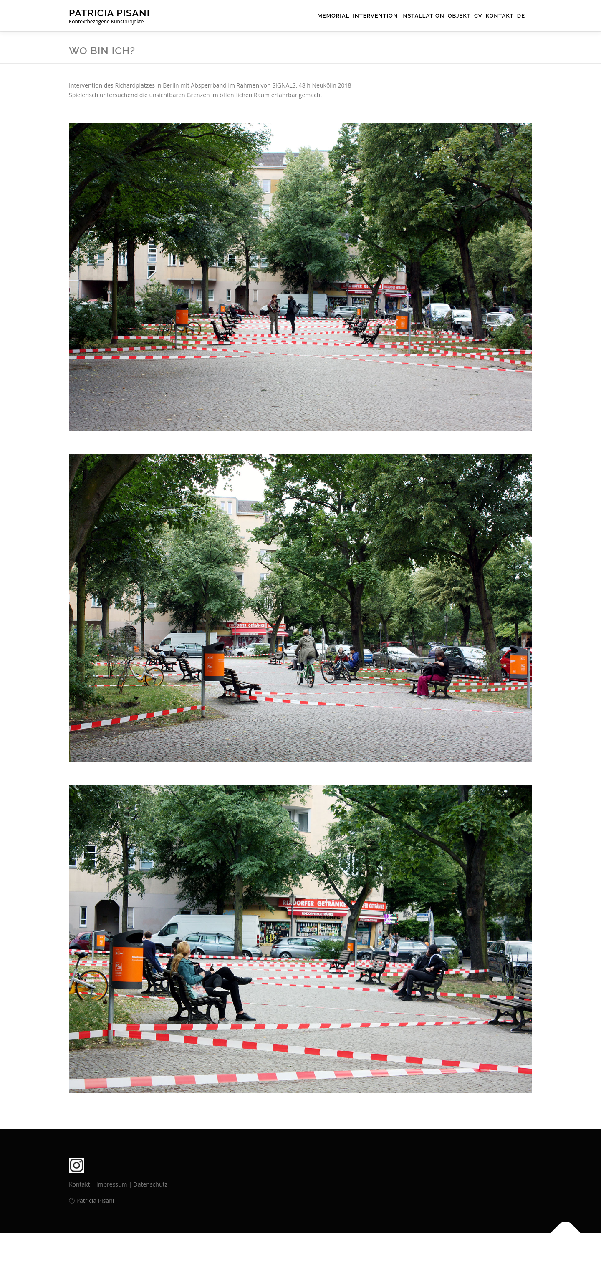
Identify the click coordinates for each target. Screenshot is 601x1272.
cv (478, 16)
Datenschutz (150, 1184)
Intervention (375, 16)
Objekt (459, 16)
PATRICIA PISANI (109, 12)
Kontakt (500, 16)
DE (521, 16)
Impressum (111, 1184)
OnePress (315, 1252)
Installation (422, 16)
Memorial (334, 16)
